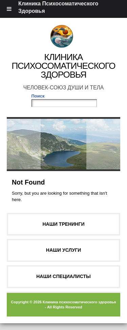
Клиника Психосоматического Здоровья (63, 66)
